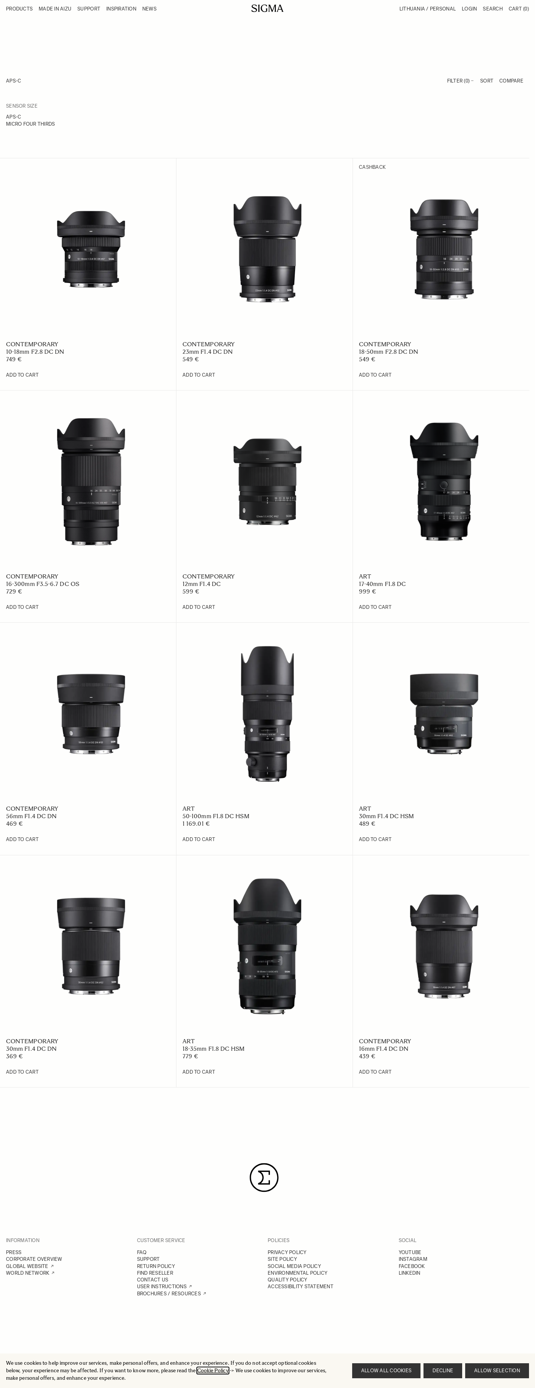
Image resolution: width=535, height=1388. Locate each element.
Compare (511, 81)
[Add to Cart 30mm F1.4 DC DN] (22, 1072)
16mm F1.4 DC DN (383, 1048)
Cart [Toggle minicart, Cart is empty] (519, 9)
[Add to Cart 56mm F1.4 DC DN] (22, 840)
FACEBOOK (412, 1266)
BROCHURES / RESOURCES (169, 1293)
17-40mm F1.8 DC (382, 583)
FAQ (142, 1252)
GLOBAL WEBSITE (27, 1266)
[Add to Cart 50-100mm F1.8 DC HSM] (198, 840)
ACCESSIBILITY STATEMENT (300, 1286)
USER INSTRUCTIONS (162, 1286)
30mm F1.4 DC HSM (386, 816)
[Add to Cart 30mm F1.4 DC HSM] (375, 840)
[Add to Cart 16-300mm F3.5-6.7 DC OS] (22, 607)
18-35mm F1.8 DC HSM (213, 1048)
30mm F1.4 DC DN (31, 1048)
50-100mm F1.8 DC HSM (215, 816)
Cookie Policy (213, 1370)
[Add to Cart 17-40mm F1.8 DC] (375, 607)
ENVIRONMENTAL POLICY (297, 1273)
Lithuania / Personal (427, 9)
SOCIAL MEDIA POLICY (294, 1266)
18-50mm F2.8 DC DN (388, 351)
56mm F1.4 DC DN (31, 816)
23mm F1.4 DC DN (207, 351)
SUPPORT (148, 1259)
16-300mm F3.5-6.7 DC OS (42, 583)
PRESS (13, 1252)
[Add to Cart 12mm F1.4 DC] (198, 607)
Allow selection (497, 1370)
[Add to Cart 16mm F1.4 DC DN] (375, 1072)
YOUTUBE (410, 1252)
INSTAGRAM (413, 1259)
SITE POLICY (282, 1259)
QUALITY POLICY (287, 1280)
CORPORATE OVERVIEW (34, 1259)
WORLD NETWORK (27, 1273)
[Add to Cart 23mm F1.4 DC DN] (198, 375)
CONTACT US (153, 1280)
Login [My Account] (469, 9)
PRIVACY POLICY (287, 1252)
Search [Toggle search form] (493, 9)
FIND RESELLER (155, 1273)
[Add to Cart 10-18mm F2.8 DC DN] (22, 375)
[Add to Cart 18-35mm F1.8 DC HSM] (198, 1072)
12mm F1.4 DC (201, 583)
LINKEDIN (409, 1273)
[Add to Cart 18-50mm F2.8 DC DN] (375, 375)
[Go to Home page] (267, 8)
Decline (443, 1370)
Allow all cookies (386, 1370)
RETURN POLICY (156, 1266)
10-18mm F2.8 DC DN (35, 351)
